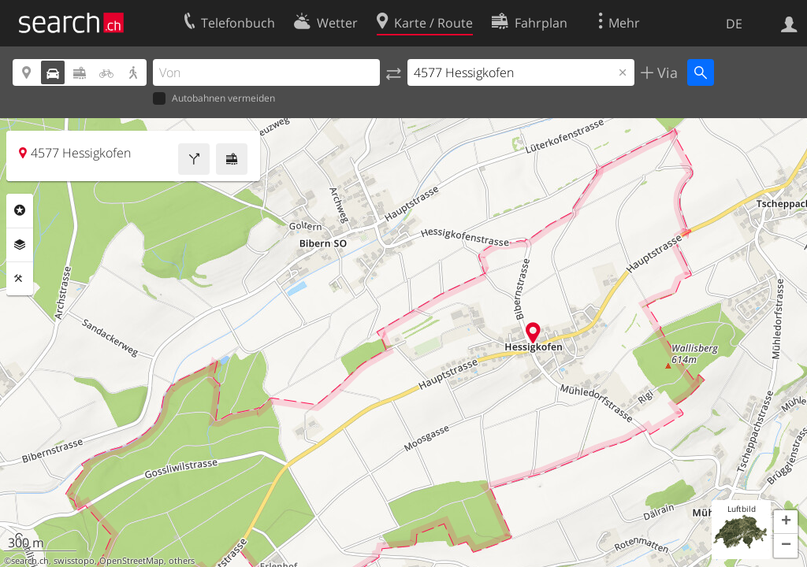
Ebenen (19, 244)
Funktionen (19, 278)
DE (734, 23)
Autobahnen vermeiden (214, 99)
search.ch (30, 560)
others (182, 560)
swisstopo (74, 560)
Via (665, 72)
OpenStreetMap (131, 560)
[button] (786, 522)
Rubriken (19, 210)
